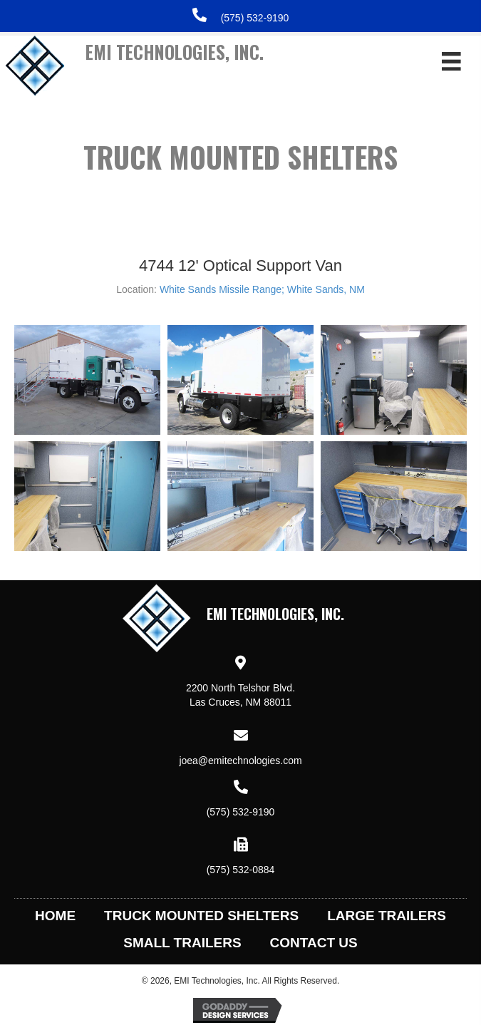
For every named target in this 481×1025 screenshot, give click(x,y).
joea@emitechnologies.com (240, 760)
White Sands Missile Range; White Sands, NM (262, 289)
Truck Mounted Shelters (201, 915)
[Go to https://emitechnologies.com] (192, 72)
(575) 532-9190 (255, 18)
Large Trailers (386, 915)
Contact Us (314, 942)
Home (55, 915)
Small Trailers (182, 942)
